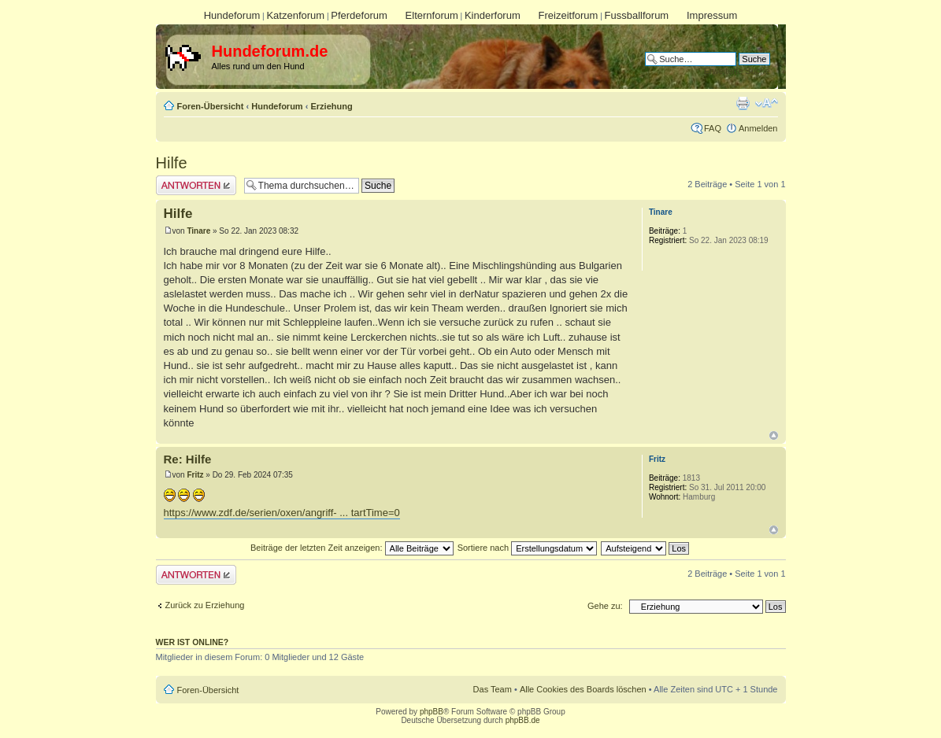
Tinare (198, 231)
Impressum (712, 15)
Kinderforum (493, 15)
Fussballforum (637, 15)
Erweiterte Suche (737, 71)
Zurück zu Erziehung (205, 605)
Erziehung (331, 106)
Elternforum (432, 15)
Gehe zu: (605, 606)
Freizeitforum (568, 15)
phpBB (431, 711)
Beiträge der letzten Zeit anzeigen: (352, 547)
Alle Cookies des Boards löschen (583, 689)
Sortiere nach (527, 547)
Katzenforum (295, 15)
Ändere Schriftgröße (766, 103)
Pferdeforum (359, 15)
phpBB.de (523, 720)
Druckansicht (742, 103)
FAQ (712, 128)
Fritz (195, 474)
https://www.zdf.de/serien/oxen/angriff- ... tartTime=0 (282, 512)
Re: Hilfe (188, 459)
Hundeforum (232, 15)
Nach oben (773, 435)
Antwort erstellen (196, 185)
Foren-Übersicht (210, 106)
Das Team (492, 689)
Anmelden (758, 128)
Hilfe (171, 163)
